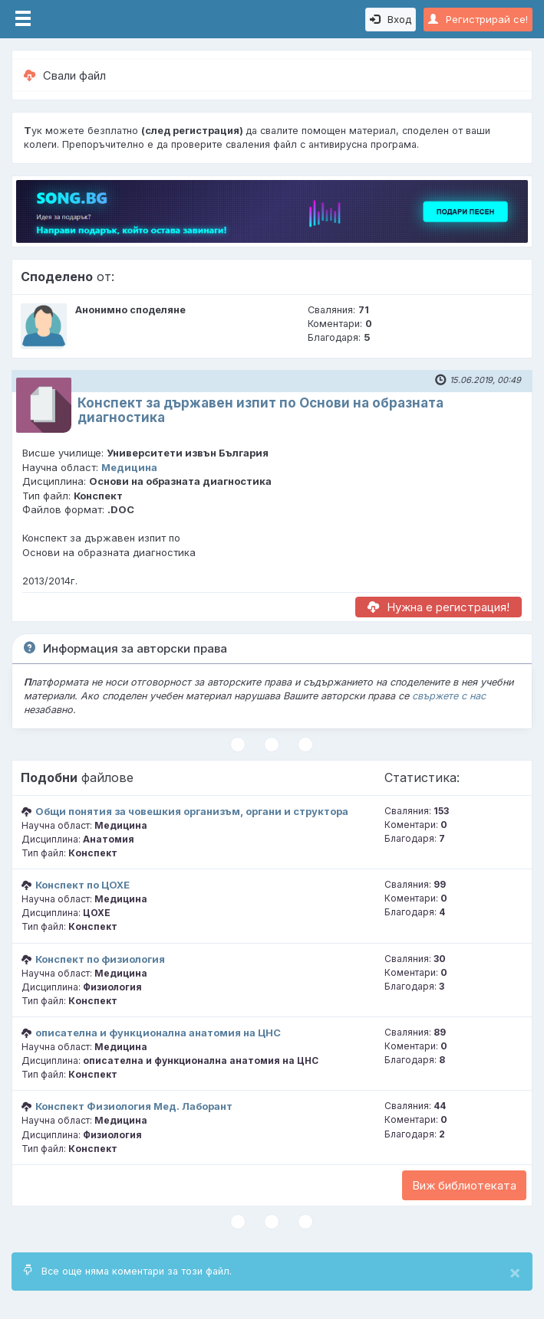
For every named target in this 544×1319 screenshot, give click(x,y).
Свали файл (65, 75)
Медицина (129, 467)
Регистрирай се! (478, 19)
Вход (390, 19)
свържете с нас (449, 696)
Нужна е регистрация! (438, 607)
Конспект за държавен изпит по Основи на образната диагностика (260, 410)
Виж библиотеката (464, 1185)
